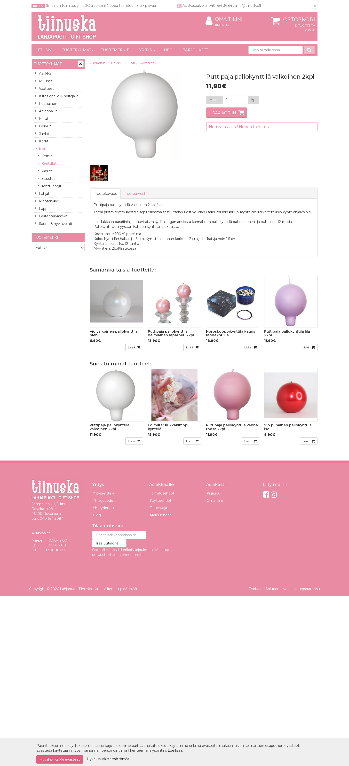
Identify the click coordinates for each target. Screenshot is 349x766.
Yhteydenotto (105, 508)
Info (169, 50)
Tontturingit (51, 186)
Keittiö (47, 156)
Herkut (45, 126)
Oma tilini (224, 19)
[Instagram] (274, 494)
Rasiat (46, 171)
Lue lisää (175, 750)
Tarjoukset (195, 50)
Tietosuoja (158, 508)
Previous (98, 114)
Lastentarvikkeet (53, 216)
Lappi (43, 208)
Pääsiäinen (48, 103)
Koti (42, 149)
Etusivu (46, 50)
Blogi (97, 515)
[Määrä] (235, 100)
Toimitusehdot (162, 493)
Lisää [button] (132, 347)
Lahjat (44, 193)
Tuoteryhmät (78, 50)
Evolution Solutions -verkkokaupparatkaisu (284, 589)
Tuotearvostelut (138, 193)
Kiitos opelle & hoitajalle (59, 96)
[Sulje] (314, 6)
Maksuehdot (160, 515)
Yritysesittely (103, 493)
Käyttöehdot (160, 500)
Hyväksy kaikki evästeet (60, 759)
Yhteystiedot (104, 500)
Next (192, 114)
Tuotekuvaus (106, 193)
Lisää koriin (222, 113)
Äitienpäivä (48, 111)
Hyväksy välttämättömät (108, 759)
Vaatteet (46, 88)
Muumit (46, 81)
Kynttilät (49, 163)
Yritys (147, 50)
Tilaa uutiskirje (107, 543)
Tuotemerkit (116, 50)
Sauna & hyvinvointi (55, 224)
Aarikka (45, 73)
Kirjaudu (223, 25)
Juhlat (44, 134)
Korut (43, 118)
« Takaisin (97, 63)
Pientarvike (48, 201)
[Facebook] (266, 494)
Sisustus (48, 178)
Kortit (43, 141)
